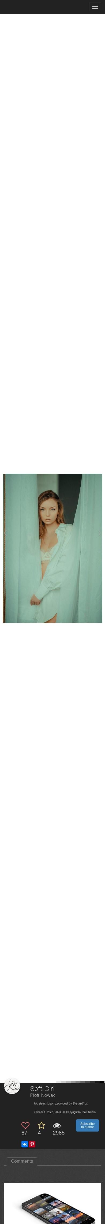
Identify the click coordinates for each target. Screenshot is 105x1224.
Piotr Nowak (42, 1096)
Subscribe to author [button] (87, 1125)
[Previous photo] (5, 533)
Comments (22, 1161)
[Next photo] (100, 533)
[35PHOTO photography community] (25, 7)
